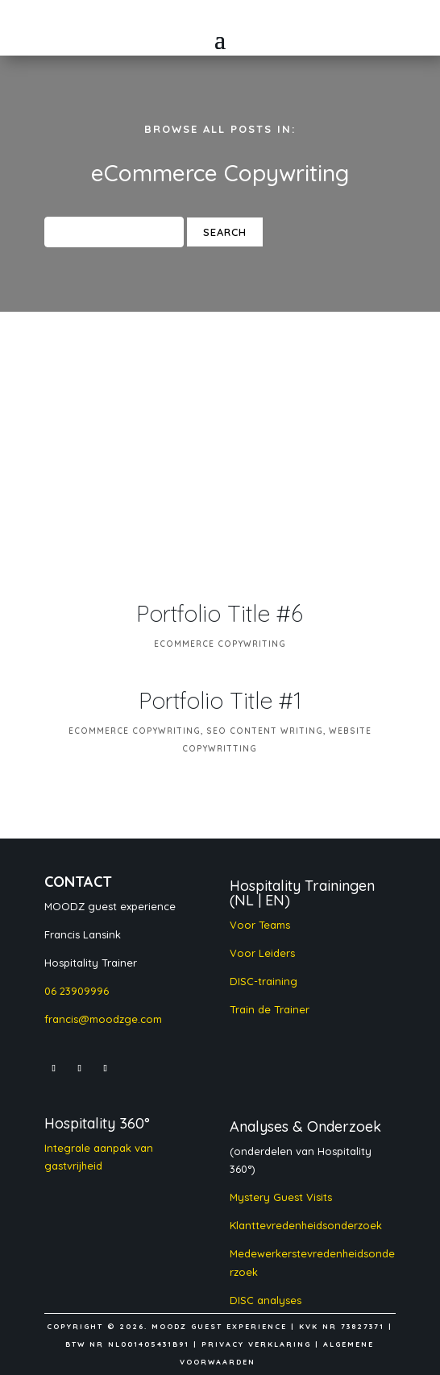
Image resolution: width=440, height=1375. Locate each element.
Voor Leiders (262, 952)
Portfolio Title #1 (220, 700)
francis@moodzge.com (103, 1019)
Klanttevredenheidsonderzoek (306, 1225)
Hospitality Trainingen (302, 885)
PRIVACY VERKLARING (256, 1344)
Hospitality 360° (97, 1123)
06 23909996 (76, 990)
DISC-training (263, 981)
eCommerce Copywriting (220, 644)
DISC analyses (267, 1300)
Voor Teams (260, 924)
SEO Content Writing (264, 731)
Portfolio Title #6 (219, 613)
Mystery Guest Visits (281, 1197)
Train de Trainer (269, 1009)
